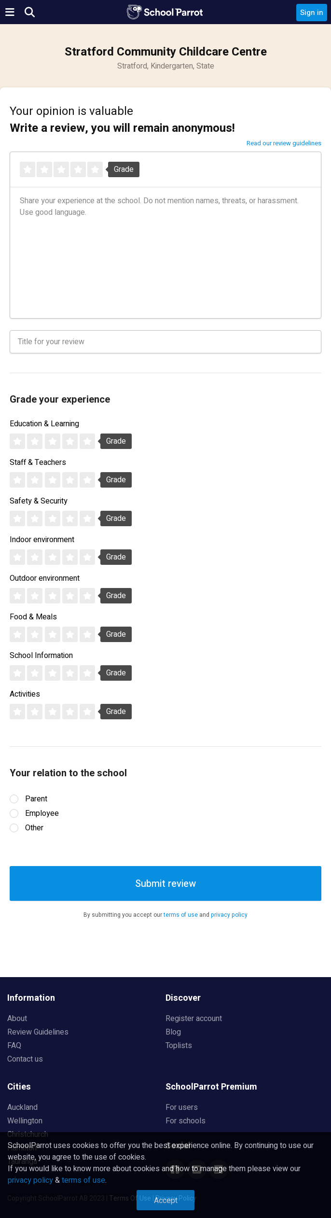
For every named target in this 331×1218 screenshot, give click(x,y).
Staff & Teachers (38, 462)
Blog (173, 1032)
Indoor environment (42, 540)
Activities (25, 694)
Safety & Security (39, 501)
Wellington (24, 1121)
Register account (194, 1018)
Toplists (179, 1045)
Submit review (165, 884)
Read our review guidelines (284, 143)
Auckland (22, 1107)
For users (182, 1107)
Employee (42, 813)
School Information (41, 655)
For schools (186, 1121)
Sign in (311, 12)
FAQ (14, 1045)
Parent (36, 799)
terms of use (181, 914)
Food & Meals (33, 617)
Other (34, 828)
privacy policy (229, 914)
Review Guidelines (38, 1032)
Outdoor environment (45, 578)
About (17, 1018)
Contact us (25, 1059)
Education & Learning (44, 424)
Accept (166, 1200)
